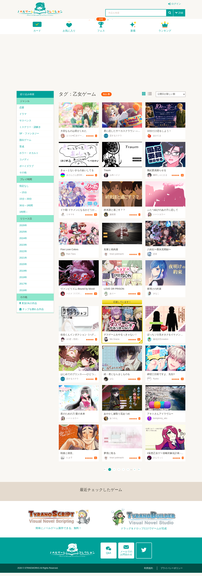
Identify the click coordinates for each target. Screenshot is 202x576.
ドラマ (23, 114)
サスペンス (26, 121)
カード (37, 30)
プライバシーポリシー (173, 571)
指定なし (25, 190)
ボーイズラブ (27, 169)
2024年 (24, 245)
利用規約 (151, 571)
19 (144, 470)
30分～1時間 (26, 211)
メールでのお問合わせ (126, 552)
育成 (22, 149)
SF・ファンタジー (30, 135)
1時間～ (24, 218)
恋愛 (22, 107)
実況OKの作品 (30, 314)
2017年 (24, 293)
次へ (153, 470)
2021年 (24, 266)
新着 (133, 30)
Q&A (107, 552)
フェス (101, 30)
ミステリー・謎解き (30, 128)
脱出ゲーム (26, 142)
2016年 (24, 300)
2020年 (24, 273)
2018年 (24, 287)
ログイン (176, 3)
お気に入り (69, 30)
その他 (23, 176)
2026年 (24, 231)
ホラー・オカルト (29, 155)
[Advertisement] (101, 61)
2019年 (24, 280)
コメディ (25, 162)
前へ (91, 470)
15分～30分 (26, 204)
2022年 (24, 259)
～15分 (24, 197)
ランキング (165, 30)
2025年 (24, 238)
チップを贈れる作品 (33, 320)
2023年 (24, 252)
